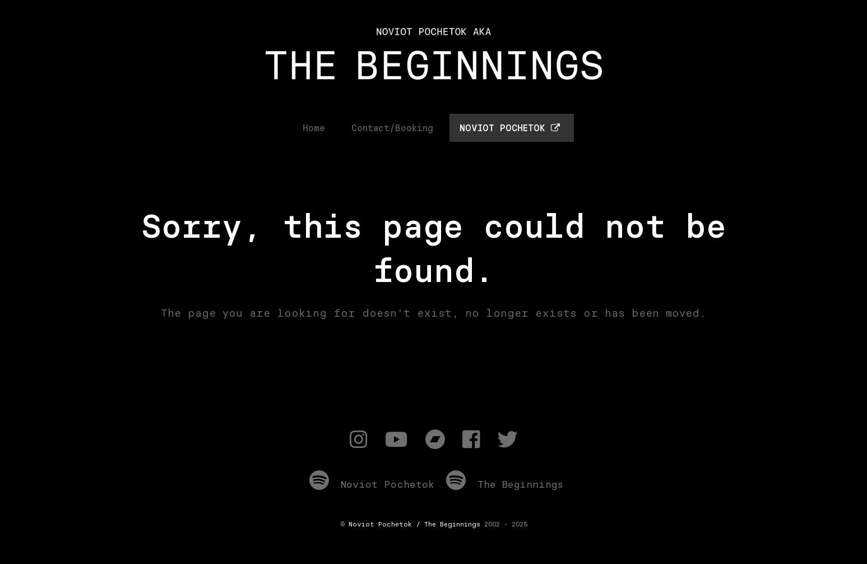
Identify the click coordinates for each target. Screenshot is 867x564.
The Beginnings (504, 484)
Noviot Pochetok (371, 484)
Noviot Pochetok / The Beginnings (414, 524)
